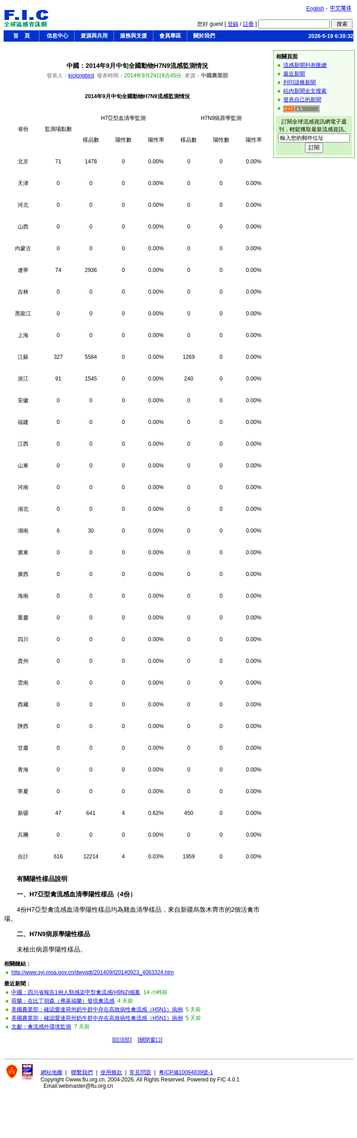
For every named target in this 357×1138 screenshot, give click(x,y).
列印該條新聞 (299, 82)
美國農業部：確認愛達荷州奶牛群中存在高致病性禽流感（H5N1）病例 (97, 1009)
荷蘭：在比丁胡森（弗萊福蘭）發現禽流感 (62, 1001)
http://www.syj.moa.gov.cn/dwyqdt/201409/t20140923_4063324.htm (92, 972)
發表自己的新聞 (302, 99)
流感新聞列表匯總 (305, 65)
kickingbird (81, 75)
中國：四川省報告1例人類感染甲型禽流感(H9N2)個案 (75, 992)
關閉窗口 (150, 1040)
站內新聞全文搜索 (305, 91)
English (315, 8)
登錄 (233, 24)
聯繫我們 (82, 1072)
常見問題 (140, 1072)
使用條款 (111, 1072)
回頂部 (122, 1040)
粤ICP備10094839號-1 (186, 1072)
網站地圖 (51, 1072)
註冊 (248, 24)
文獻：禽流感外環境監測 (41, 1027)
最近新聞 (294, 74)
